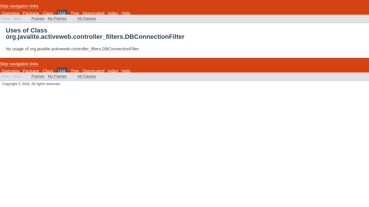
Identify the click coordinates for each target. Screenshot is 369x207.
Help (126, 13)
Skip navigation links (19, 6)
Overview (10, 13)
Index (113, 13)
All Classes (86, 18)
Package (31, 13)
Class (48, 13)
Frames (37, 18)
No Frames (57, 18)
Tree (75, 13)
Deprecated (93, 13)
